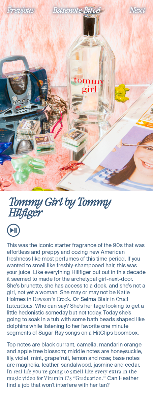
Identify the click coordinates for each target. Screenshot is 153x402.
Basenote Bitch (76, 9)
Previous (20, 9)
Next (137, 9)
